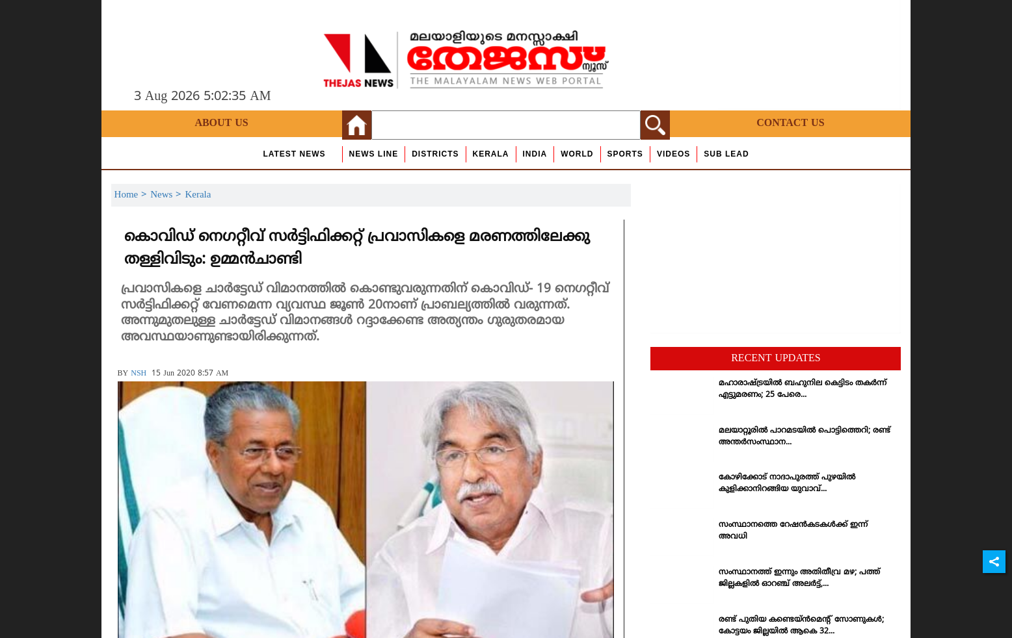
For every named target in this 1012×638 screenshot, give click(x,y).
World (577, 154)
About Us (221, 123)
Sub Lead (726, 154)
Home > (132, 195)
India (535, 154)
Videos (673, 154)
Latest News (294, 154)
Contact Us (790, 123)
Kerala (491, 154)
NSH (138, 374)
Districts (435, 154)
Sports (625, 154)
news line (374, 154)
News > (167, 195)
